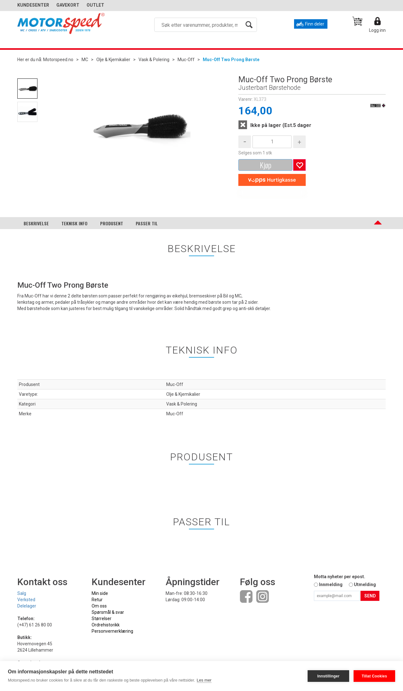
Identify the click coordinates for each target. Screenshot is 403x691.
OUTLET (95, 5)
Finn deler (314, 23)
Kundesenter (33, 5)
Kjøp (265, 164)
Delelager (26, 605)
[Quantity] (272, 141)
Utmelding (365, 584)
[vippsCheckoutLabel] (272, 180)
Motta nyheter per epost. (339, 576)
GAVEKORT (67, 5)
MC (85, 59)
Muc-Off (186, 59)
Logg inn (377, 30)
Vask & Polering (154, 59)
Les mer (204, 680)
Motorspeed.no (58, 59)
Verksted (26, 599)
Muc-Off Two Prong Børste (231, 59)
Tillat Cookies (374, 676)
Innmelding (331, 584)
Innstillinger (328, 676)
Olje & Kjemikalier (113, 59)
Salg (21, 593)
